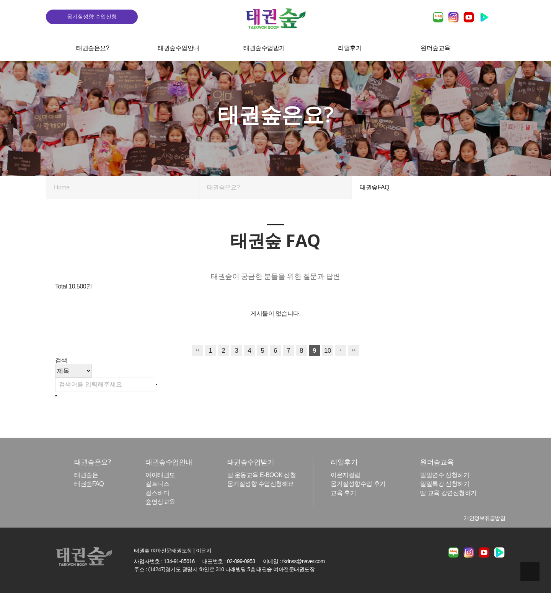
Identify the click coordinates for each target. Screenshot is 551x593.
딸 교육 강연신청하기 (448, 493)
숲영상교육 (160, 502)
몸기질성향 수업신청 (92, 16)
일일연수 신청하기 (444, 475)
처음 (197, 350)
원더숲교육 (435, 48)
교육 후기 (343, 493)
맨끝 (353, 350)
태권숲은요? (92, 48)
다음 (340, 350)
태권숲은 (86, 475)
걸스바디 (157, 493)
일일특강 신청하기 (444, 484)
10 (327, 350)
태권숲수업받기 (264, 48)
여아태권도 (160, 475)
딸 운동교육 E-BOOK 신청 (261, 475)
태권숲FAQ (89, 484)
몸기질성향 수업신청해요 (260, 484)
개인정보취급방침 (484, 518)
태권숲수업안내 (178, 48)
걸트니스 (157, 484)
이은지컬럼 (345, 475)
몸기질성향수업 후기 (358, 484)
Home (62, 187)
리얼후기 (350, 48)
